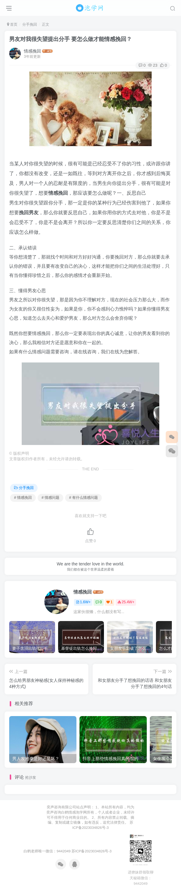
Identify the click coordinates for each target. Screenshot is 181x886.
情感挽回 (32, 51)
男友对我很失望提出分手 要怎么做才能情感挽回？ (70, 39)
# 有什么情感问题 (83, 497)
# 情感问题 (50, 497)
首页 (12, 24)
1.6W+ (83, 602)
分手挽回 (29, 24)
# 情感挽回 (23, 497)
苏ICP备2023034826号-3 (92, 851)
